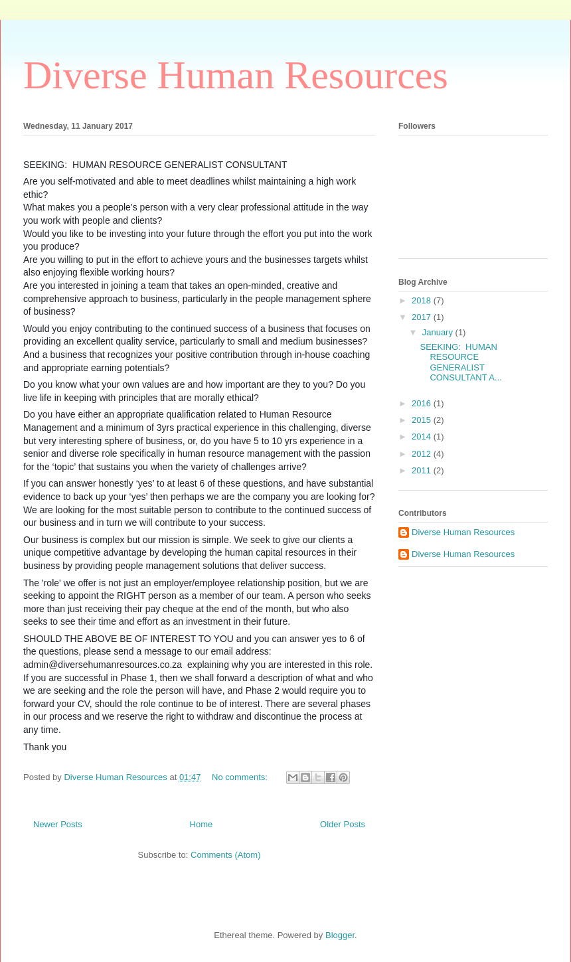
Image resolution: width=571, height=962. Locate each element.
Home (201, 824)
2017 (423, 317)
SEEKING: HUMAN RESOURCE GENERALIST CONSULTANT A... (460, 362)
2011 (423, 470)
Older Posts (342, 824)
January (438, 332)
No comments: (241, 777)
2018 (423, 300)
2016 (423, 403)
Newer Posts (57, 824)
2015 (423, 420)
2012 (423, 454)
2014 (423, 436)
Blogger (340, 935)
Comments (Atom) (225, 855)
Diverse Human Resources (235, 75)
